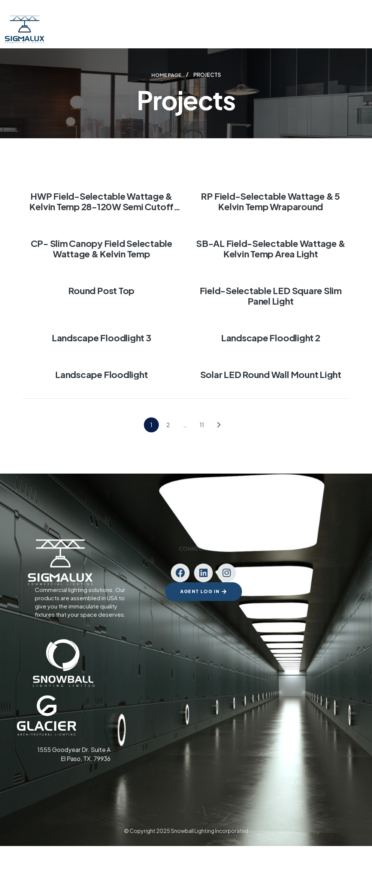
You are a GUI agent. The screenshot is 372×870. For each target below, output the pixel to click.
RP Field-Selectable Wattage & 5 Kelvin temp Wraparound (270, 201)
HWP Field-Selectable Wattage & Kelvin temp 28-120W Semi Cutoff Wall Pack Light (101, 206)
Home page (166, 74)
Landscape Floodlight (101, 374)
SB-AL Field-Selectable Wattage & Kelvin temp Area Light (270, 248)
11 (202, 424)
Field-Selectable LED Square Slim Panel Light (271, 295)
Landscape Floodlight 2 (270, 337)
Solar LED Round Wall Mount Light (270, 374)
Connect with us (204, 548)
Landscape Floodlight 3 (101, 337)
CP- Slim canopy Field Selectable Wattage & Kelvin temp (101, 248)
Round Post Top (101, 290)
